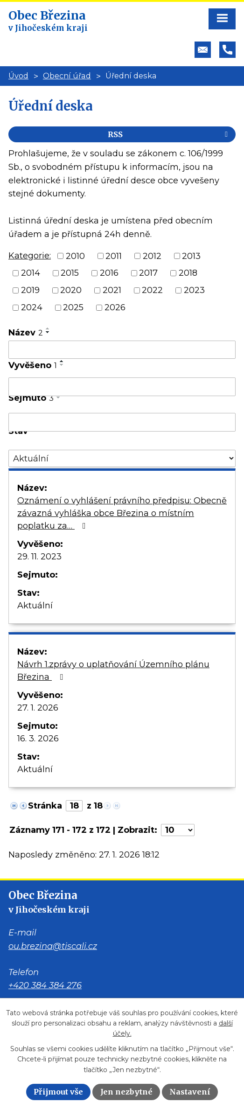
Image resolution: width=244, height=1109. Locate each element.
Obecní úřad (67, 75)
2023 (194, 290)
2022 (152, 290)
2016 (109, 273)
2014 (30, 273)
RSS (169, 134)
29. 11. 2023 (39, 556)
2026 (115, 307)
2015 (70, 273)
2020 (71, 290)
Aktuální (35, 605)
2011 (113, 256)
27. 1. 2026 (37, 708)
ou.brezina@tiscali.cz (52, 946)
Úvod (18, 75)
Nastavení (189, 1091)
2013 (191, 256)
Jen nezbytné (126, 1091)
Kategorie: (29, 256)
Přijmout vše (58, 1091)
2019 (30, 290)
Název (25, 333)
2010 (75, 256)
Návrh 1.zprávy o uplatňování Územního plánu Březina (113, 670)
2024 (31, 307)
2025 (73, 307)
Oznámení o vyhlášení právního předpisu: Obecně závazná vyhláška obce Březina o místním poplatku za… (122, 513)
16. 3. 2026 (38, 738)
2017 (148, 273)
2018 (188, 273)
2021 (112, 290)
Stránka (45, 806)
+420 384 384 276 (45, 985)
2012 (152, 256)
